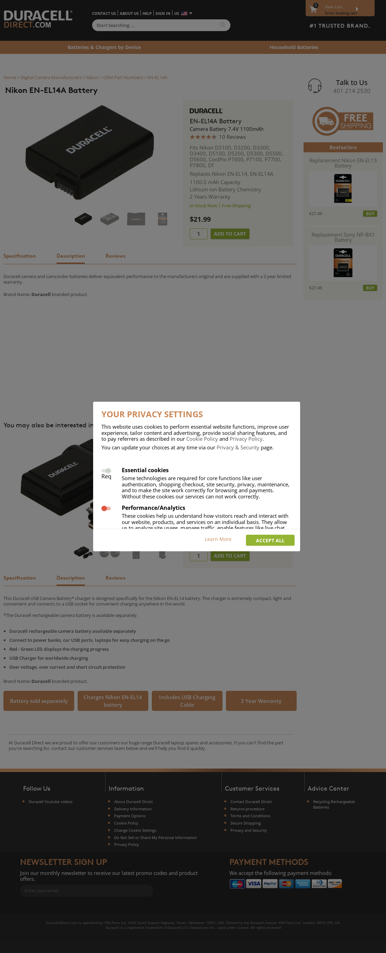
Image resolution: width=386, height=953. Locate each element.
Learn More (218, 539)
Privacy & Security (238, 447)
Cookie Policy (202, 438)
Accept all (270, 540)
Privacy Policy (246, 438)
